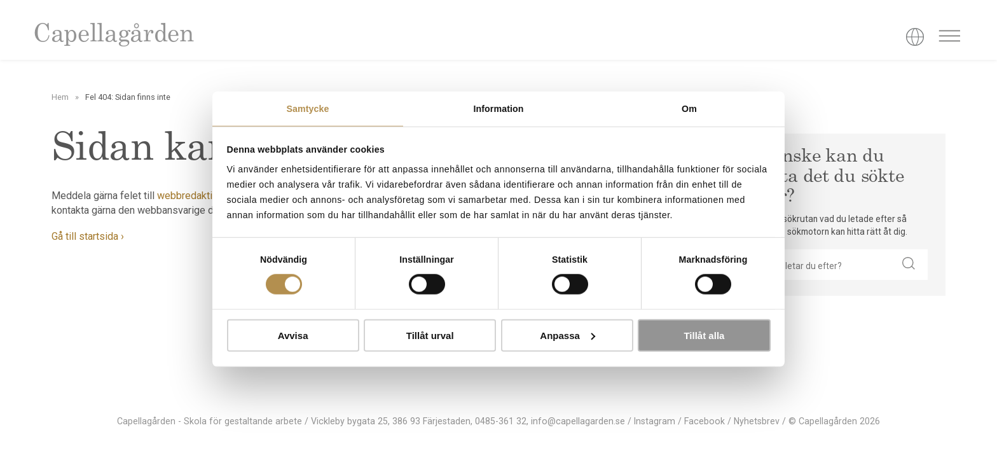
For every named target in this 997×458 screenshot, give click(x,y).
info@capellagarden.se (578, 421)
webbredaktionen (195, 196)
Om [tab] (689, 109)
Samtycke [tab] (307, 109)
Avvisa (293, 335)
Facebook (704, 421)
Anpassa (567, 335)
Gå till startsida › (88, 236)
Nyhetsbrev (757, 421)
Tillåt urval (430, 335)
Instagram (654, 421)
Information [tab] (498, 109)
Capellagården (113, 35)
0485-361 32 (500, 421)
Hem (60, 97)
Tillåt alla (704, 335)
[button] (909, 264)
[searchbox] (823, 264)
